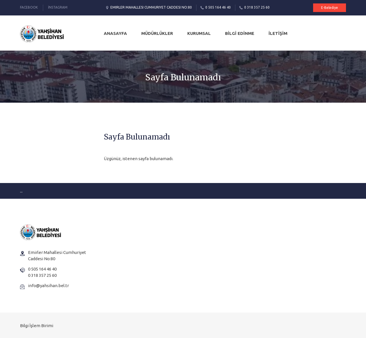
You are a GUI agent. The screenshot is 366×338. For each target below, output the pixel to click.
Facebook (29, 7)
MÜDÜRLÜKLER (157, 33)
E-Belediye (329, 7)
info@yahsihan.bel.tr (48, 285)
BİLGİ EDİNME (239, 33)
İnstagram (57, 7)
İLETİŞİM (277, 33)
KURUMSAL (199, 33)
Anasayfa (115, 33)
